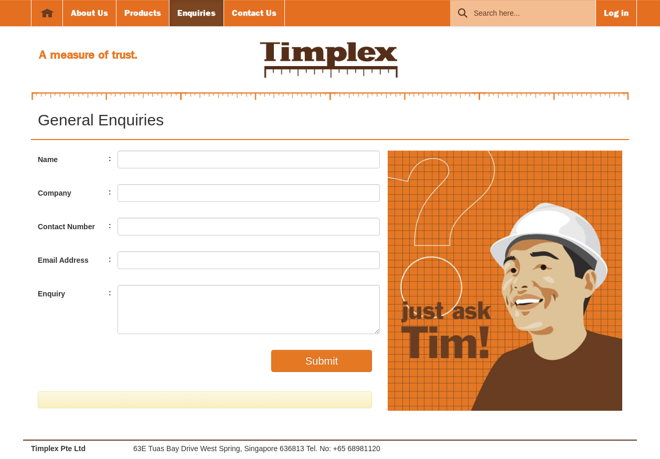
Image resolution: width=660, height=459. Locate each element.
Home (46, 13)
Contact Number (66, 226)
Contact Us (254, 13)
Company (54, 193)
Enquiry (51, 294)
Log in (616, 13)
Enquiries (196, 13)
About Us (89, 13)
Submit (321, 361)
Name (48, 159)
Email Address (63, 260)
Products (142, 13)
